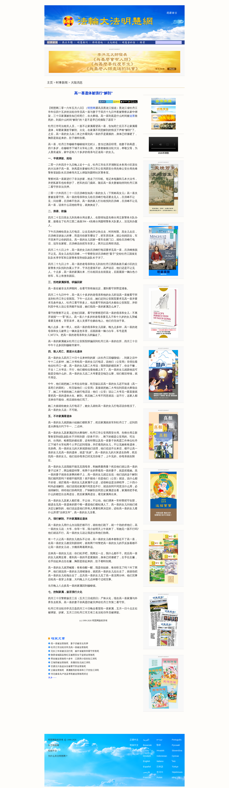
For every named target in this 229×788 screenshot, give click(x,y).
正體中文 (134, 740)
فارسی (146, 772)
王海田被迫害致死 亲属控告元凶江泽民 (70, 662)
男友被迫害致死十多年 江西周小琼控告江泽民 (74, 659)
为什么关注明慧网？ (58, 756)
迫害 (132, 115)
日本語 (160, 766)
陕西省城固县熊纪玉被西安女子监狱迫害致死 (73, 655)
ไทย (174, 761)
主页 (50, 82)
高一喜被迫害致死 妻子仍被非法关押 (69, 643)
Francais (147, 777)
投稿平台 (52, 751)
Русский (176, 745)
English (146, 761)
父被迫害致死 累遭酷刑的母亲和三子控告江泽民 (75, 670)
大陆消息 (77, 82)
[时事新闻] (51, 43)
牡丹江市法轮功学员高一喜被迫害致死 (69, 647)
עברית (159, 740)
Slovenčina (177, 750)
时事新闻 (62, 82)
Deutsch (147, 756)
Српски (175, 756)
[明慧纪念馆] (128, 43)
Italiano (160, 761)
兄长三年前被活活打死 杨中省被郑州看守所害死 (75, 651)
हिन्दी (159, 745)
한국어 (160, 772)
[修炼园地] (97, 43)
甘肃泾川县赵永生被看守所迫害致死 (68, 666)
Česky (146, 750)
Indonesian (162, 756)
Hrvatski (160, 750)
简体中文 (134, 745)
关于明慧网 (53, 745)
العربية (146, 740)
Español (147, 766)
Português (176, 740)
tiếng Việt (176, 777)
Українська (177, 772)
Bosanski (147, 745)
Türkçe (175, 766)
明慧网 (91, 107)
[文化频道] (112, 43)
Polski (159, 777)
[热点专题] (67, 43)
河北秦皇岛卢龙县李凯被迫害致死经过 (69, 674)
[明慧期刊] (82, 43)
